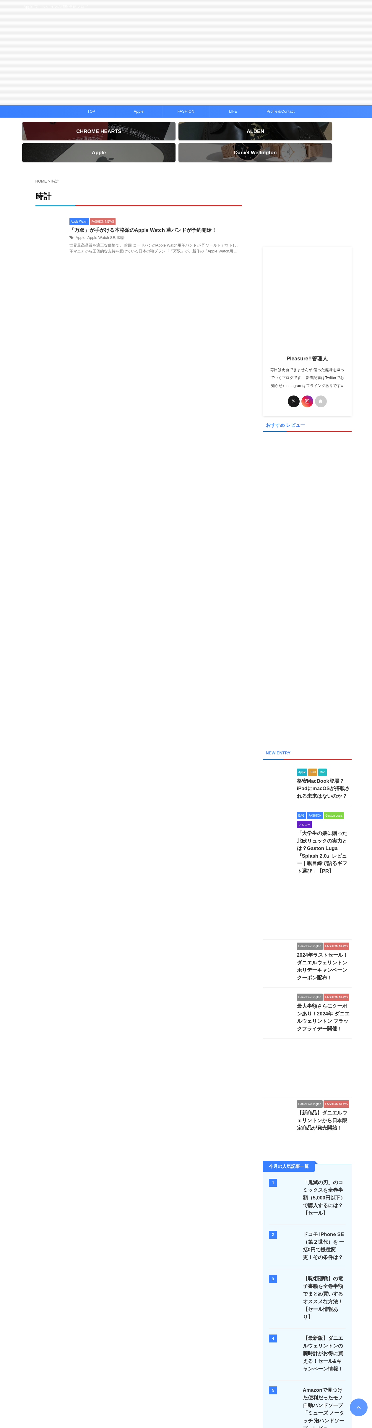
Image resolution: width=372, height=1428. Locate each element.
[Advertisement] (307, 196)
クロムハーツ (129, 1389)
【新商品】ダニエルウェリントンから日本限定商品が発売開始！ (324, 1058)
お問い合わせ (276, 1389)
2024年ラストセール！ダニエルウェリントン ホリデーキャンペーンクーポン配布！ (324, 913)
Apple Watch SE (99, 228)
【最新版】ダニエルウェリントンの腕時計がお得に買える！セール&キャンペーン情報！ (323, 1282)
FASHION (185, 111)
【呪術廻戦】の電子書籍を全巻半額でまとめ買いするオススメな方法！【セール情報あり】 (323, 1230)
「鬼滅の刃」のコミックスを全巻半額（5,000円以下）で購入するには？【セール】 (324, 1134)
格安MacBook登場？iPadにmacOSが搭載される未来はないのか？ (323, 753)
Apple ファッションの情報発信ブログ (186, 1401)
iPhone (105, 1389)
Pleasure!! (186, 1409)
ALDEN (153, 1389)
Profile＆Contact (281, 111)
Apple (138, 111)
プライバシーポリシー (202, 1389)
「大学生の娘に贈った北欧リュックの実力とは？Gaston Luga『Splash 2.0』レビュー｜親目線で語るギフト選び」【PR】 (324, 809)
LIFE (233, 111)
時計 (117, 228)
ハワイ (172, 1389)
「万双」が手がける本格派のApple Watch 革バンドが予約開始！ (138, 220)
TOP (91, 111)
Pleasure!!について (243, 1389)
